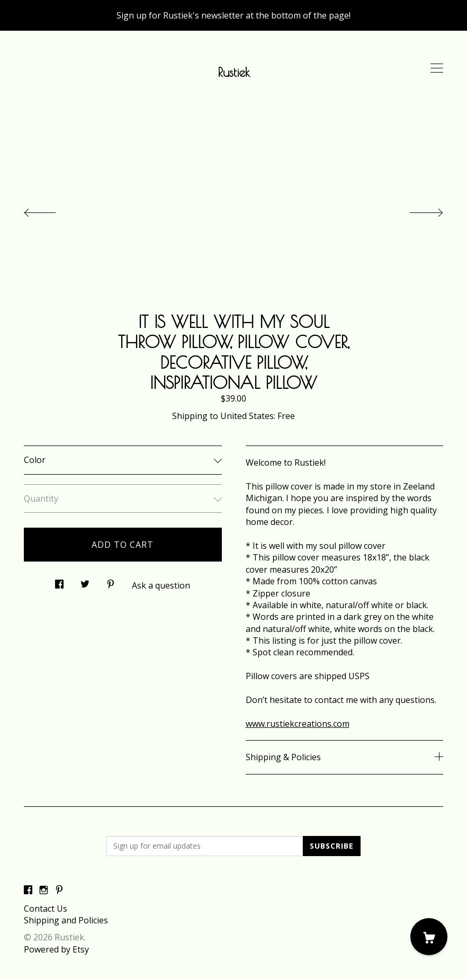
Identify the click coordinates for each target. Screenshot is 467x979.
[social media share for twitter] (84, 581)
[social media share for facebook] (59, 581)
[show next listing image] (416, 209)
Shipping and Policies (66, 920)
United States (247, 416)
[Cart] (428, 936)
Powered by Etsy (56, 949)
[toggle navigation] (436, 68)
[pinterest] (59, 890)
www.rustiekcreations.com (297, 723)
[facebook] (28, 890)
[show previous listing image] (50, 209)
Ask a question (161, 585)
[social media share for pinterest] (110, 581)
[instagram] (44, 890)
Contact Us (45, 908)
